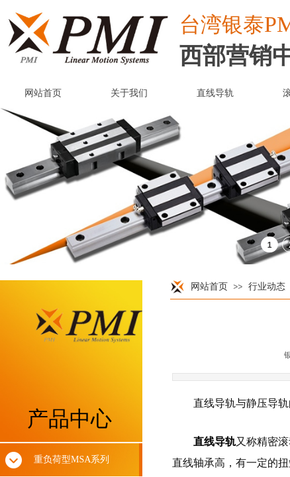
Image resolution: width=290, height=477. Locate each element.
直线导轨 (214, 441)
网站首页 (209, 287)
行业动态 (266, 287)
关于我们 (129, 93)
